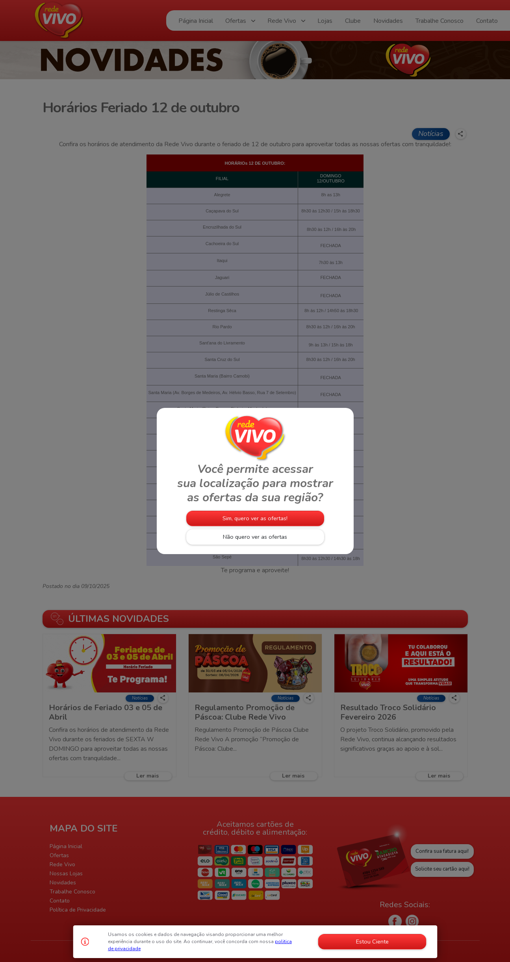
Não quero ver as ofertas (255, 537)
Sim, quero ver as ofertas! (255, 518)
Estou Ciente (372, 941)
